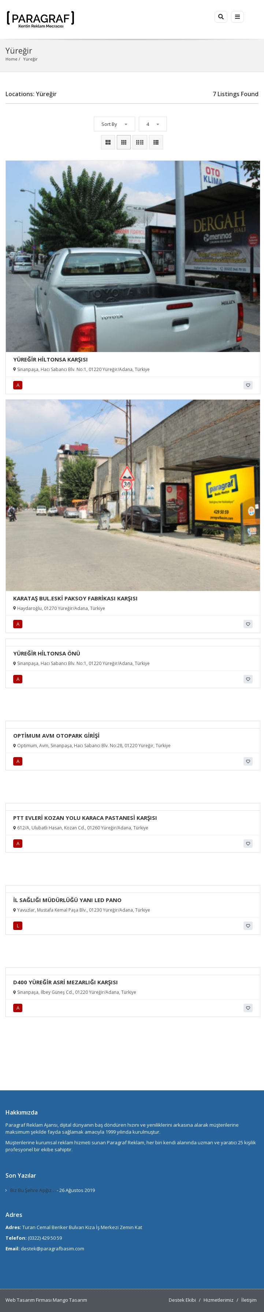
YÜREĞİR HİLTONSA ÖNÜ (46, 653)
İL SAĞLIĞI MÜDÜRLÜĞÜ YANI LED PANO (67, 900)
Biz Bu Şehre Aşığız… (33, 1190)
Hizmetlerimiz (219, 1300)
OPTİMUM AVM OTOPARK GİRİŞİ (56, 735)
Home (11, 59)
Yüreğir (30, 59)
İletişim (249, 1300)
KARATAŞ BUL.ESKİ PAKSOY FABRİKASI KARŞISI (75, 598)
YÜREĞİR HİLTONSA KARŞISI (50, 359)
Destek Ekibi (182, 1300)
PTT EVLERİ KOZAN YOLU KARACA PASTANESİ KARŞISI (85, 817)
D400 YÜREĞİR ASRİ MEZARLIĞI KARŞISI (65, 982)
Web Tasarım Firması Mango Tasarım (46, 1300)
